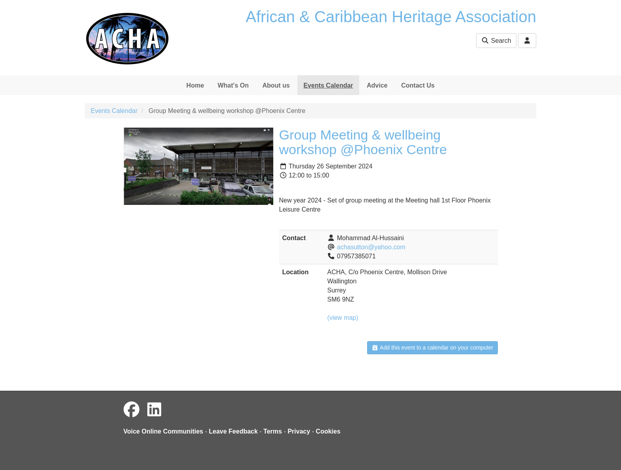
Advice (377, 85)
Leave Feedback (233, 431)
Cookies (328, 431)
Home (195, 85)
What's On (232, 85)
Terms (272, 431)
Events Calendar (328, 85)
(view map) (342, 317)
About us (276, 85)
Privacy (299, 431)
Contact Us (417, 85)
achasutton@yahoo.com (371, 247)
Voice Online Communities (164, 431)
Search (496, 40)
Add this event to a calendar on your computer (432, 347)
